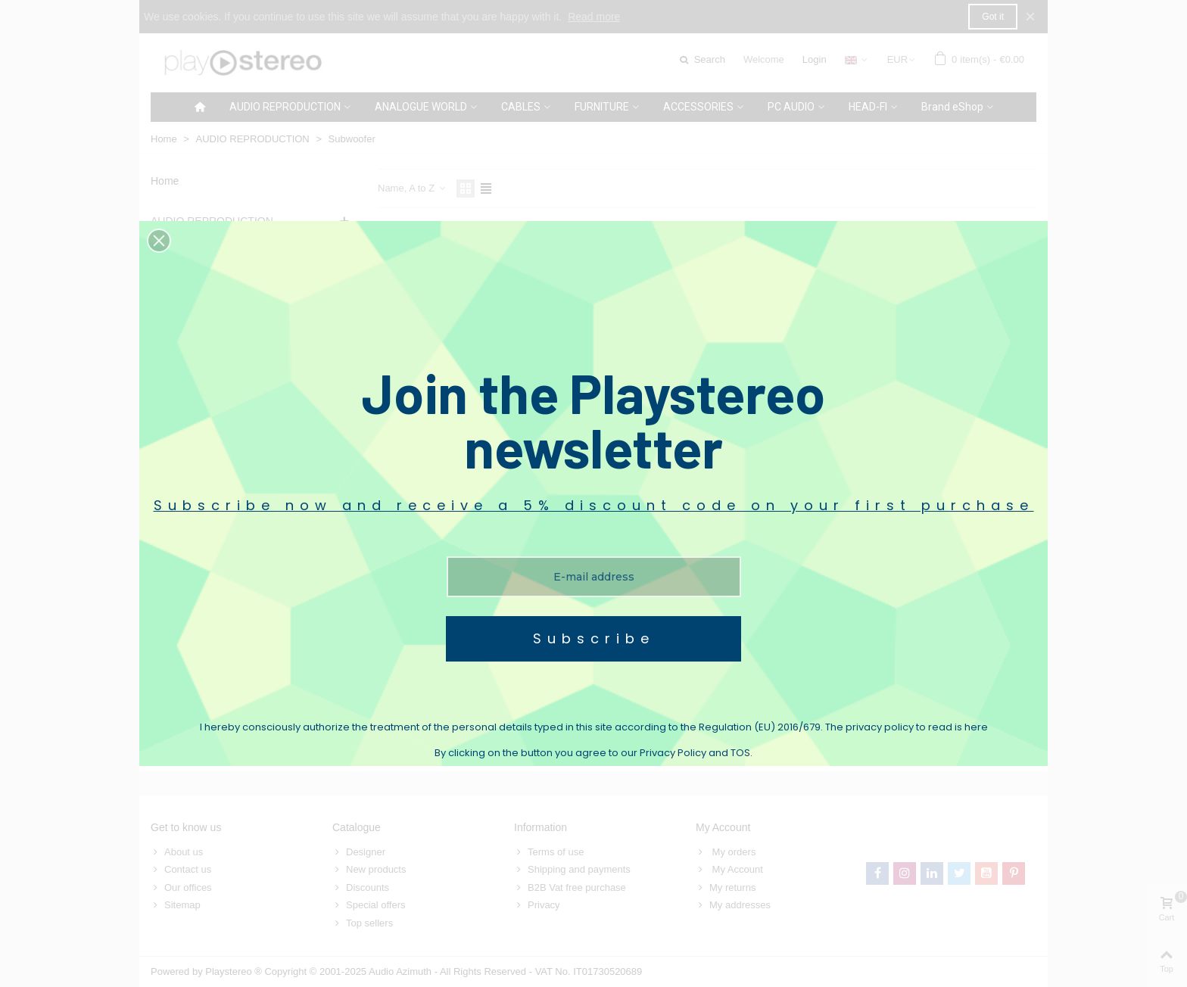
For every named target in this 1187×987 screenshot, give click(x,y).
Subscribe (594, 638)
